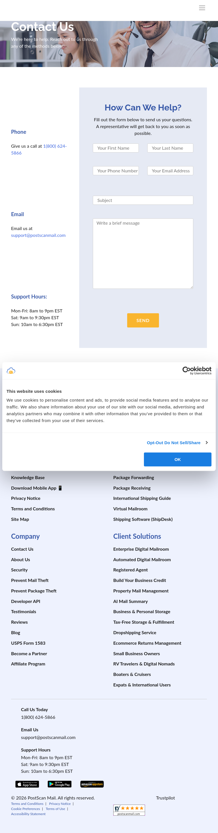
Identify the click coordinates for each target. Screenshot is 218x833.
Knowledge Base (28, 477)
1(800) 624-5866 (38, 717)
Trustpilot (165, 797)
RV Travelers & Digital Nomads (144, 663)
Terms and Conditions (33, 508)
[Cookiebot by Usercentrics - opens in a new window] (186, 370)
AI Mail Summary (130, 601)
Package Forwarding (133, 477)
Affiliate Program (28, 663)
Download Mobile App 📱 (37, 487)
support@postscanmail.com (38, 235)
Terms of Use (55, 809)
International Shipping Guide (142, 498)
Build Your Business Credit (139, 580)
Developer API (25, 601)
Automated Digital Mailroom (142, 559)
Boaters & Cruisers (132, 674)
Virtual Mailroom (130, 508)
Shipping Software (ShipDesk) (143, 519)
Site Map (20, 519)
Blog (15, 632)
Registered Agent (130, 569)
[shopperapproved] (129, 812)
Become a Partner (29, 653)
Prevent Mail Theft (30, 580)
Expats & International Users (142, 684)
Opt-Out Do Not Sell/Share (173, 442)
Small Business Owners (136, 653)
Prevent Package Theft (33, 590)
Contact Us (22, 549)
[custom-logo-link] (41, 9)
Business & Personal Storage (141, 611)
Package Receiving (131, 487)
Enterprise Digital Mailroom (141, 549)
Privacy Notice (25, 498)
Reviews (19, 622)
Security (19, 569)
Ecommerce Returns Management (147, 643)
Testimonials (23, 611)
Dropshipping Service (134, 632)
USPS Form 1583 (28, 643)
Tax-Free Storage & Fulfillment (143, 622)
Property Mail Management (141, 590)
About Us (20, 559)
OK (178, 459)
